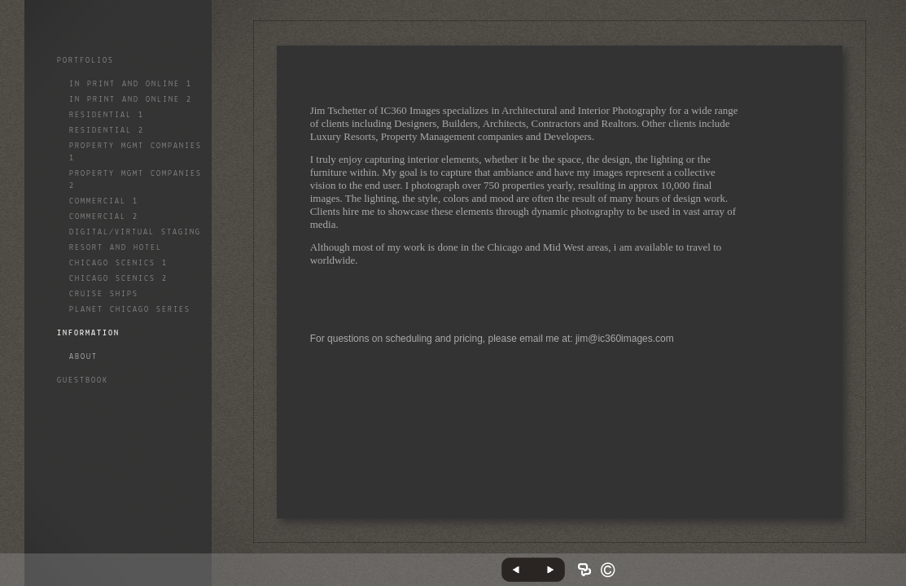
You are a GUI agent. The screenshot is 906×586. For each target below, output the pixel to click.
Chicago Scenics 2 (118, 278)
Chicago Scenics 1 (118, 263)
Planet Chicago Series (129, 309)
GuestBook (82, 380)
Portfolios (85, 60)
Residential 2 (106, 130)
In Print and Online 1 (130, 84)
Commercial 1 (103, 201)
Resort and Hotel (115, 247)
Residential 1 (106, 115)
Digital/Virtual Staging (135, 232)
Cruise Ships (103, 294)
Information (88, 333)
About (83, 356)
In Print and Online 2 (130, 99)
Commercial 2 (103, 216)
